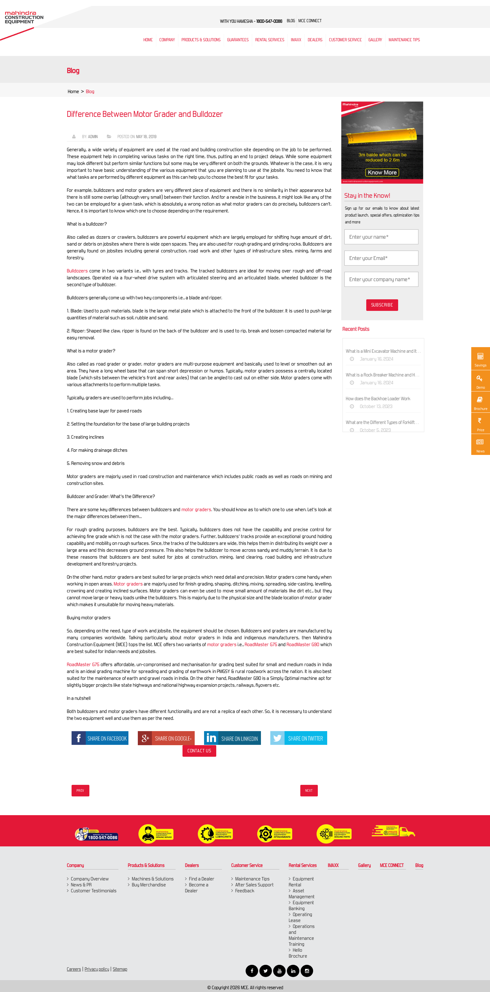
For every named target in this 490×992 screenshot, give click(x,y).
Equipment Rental (301, 882)
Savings (480, 359)
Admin (91, 136)
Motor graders (126, 584)
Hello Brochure (298, 953)
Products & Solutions (201, 39)
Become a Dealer (196, 888)
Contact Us (197, 751)
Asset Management (302, 894)
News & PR (81, 885)
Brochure (480, 403)
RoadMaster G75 (259, 644)
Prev (80, 791)
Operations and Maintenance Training (302, 935)
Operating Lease (300, 917)
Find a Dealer (201, 879)
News (479, 445)
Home (73, 93)
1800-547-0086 (269, 21)
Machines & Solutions (153, 879)
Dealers (315, 39)
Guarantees (238, 39)
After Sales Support (254, 885)
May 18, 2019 (144, 136)
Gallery (364, 865)
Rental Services (303, 865)
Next (308, 791)
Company (167, 39)
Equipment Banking (301, 905)
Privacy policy (97, 969)
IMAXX (333, 865)
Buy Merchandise (149, 885)
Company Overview (90, 879)
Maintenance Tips (404, 39)
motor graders (194, 509)
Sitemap (120, 969)
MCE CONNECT (392, 865)
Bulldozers (75, 271)
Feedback (244, 891)
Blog (419, 865)
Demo (479, 381)
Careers (74, 969)
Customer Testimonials (94, 891)
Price (479, 424)
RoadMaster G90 (301, 644)
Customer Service (345, 39)
